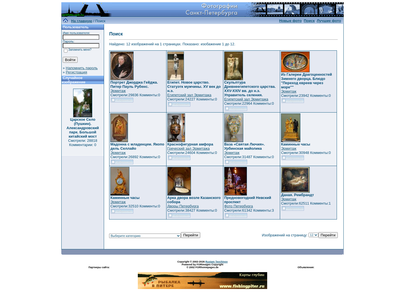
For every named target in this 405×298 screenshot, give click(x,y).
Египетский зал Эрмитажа (189, 95)
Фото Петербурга (238, 206)
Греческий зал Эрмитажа (188, 148)
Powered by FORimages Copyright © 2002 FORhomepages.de (202, 266)
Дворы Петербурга (183, 206)
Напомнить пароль (82, 68)
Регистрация (76, 72)
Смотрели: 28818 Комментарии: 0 (82, 142)
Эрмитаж (118, 91)
